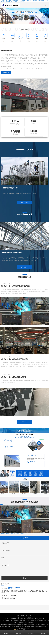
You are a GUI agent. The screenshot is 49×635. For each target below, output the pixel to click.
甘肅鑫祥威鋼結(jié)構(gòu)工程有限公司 (24, 620)
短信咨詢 (18, 632)
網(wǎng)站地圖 (39, 620)
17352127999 (14, 588)
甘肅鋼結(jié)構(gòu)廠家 (15, 624)
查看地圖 (43, 632)
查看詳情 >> (6, 72)
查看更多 (24, 421)
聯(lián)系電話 (5, 550)
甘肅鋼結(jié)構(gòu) (16, 626)
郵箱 (2, 558)
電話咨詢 (6, 632)
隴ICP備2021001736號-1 (28, 622)
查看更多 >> (24, 202)
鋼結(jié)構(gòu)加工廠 (40, 626)
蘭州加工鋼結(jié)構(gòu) (28, 626)
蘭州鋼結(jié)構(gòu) (40, 624)
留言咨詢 (30, 632)
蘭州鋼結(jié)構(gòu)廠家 (28, 624)
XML (45, 620)
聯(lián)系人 (5, 543)
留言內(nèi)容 (5, 565)
